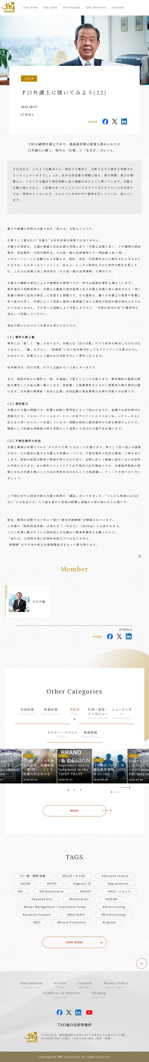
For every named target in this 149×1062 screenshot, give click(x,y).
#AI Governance (52, 891)
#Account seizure (115, 876)
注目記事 (27, 711)
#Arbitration (79, 899)
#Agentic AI (82, 883)
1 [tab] (68, 790)
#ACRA (25, 883)
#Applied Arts (42, 899)
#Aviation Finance (37, 914)
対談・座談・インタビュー (98, 713)
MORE (74, 810)
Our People (72, 7)
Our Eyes (50, 7)
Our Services (96, 7)
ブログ (74, 711)
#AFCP (52, 883)
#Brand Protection (71, 922)
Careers (118, 7)
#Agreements (118, 883)
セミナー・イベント (63, 734)
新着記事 (51, 711)
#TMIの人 (27, 115)
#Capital (109, 922)
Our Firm (30, 7)
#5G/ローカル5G (73, 876)
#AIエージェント (119, 891)
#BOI (37, 922)
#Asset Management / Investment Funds (55, 907)
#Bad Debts (76, 914)
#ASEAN (111, 899)
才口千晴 (38, 602)
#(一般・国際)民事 (33, 876)
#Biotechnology (113, 914)
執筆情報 (90, 734)
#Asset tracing (114, 907)
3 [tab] (80, 790)
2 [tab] (74, 790)
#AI (20, 891)
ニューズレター (122, 713)
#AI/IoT (86, 891)
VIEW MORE (75, 942)
